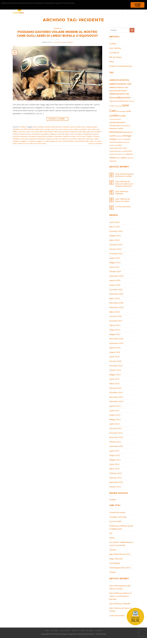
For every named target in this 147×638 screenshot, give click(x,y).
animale (41, 127)
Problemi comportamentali (120, 66)
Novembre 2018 (116, 303)
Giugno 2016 (114, 352)
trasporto (49, 139)
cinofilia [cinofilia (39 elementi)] (114, 115)
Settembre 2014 (116, 401)
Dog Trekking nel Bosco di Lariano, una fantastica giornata (124, 183)
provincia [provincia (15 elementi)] (128, 151)
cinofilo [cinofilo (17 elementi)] (122, 116)
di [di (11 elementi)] (122, 125)
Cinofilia (57, 28)
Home (47, 630)
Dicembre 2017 (116, 321)
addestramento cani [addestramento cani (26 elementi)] (120, 83)
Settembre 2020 (116, 276)
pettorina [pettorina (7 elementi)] (126, 142)
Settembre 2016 (116, 343)
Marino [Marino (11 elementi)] (121, 142)
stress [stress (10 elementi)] (118, 158)
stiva (23, 139)
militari (67, 134)
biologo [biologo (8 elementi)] (131, 101)
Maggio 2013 (115, 460)
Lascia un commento (95, 143)
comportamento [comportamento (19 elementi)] (117, 122)
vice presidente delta (81, 141)
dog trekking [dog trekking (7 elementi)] (126, 125)
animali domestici (56, 127)
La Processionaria (122, 206)
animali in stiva (80, 127)
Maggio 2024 (115, 235)
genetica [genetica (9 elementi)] (128, 139)
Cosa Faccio (65, 630)
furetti (80, 132)
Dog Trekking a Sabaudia (121, 192)
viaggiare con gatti (42, 141)
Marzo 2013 (114, 468)
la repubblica (44, 134)
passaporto (24, 136)
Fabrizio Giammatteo (85, 634)
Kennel (34, 134)
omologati (77, 134)
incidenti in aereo (25, 134)
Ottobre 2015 (115, 370)
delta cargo (58, 132)
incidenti (16, 134)
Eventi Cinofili (115, 521)
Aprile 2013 (114, 464)
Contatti (99, 630)
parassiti (16, 136)
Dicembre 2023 (116, 244)
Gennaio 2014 (115, 428)
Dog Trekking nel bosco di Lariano (122, 200)
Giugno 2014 (114, 415)
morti (72, 134)
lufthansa (53, 134)
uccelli (55, 139)
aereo (35, 127)
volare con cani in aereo (37, 143)
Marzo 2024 (114, 240)
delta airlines (48, 132)
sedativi (89, 136)
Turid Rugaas (114, 563)
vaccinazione (62, 139)
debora (70, 42)
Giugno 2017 (114, 330)
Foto (82, 630)
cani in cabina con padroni (78, 129)
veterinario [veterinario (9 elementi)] (112, 161)
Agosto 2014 (114, 406)
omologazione (87, 134)
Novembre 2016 (116, 339)
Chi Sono (54, 630)
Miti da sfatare (115, 57)
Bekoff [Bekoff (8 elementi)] (126, 101)
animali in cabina (69, 127)
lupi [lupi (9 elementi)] (117, 142)
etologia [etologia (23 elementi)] (127, 135)
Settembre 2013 (116, 446)
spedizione (17, 139)
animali (46, 127)
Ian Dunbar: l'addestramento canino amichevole (121, 543)
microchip (60, 134)
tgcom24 (33, 139)
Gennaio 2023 (115, 249)
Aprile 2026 (114, 222)
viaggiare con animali (27, 141)
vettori (96, 139)
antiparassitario (91, 127)
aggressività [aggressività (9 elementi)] (113, 101)
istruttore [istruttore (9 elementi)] (112, 142)
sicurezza (96, 136)
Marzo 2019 (114, 298)
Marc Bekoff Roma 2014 (119, 554)
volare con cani (23, 143)
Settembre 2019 (116, 294)
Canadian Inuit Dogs (117, 517)
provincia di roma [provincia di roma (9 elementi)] (115, 154)
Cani (56, 129)
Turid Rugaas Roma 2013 (120, 567)
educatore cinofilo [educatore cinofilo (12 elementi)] (116, 128)
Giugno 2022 (114, 258)
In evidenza (114, 52)
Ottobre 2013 (115, 442)
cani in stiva (92, 129)
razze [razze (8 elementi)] (123, 154)
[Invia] (132, 30)
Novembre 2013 (116, 437)
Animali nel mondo (117, 512)
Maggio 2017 (115, 334)
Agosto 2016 (114, 347)
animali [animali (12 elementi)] (121, 101)
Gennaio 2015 (115, 388)
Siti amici (89, 630)
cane (52, 129)
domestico (73, 132)
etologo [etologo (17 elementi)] (112, 139)
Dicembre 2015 (116, 365)
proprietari (58, 136)
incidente (97, 132)
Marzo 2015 (114, 383)
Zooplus (112, 572)
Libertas (112, 550)
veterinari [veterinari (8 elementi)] (130, 158)
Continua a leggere (57, 119)
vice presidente (67, 141)
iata (92, 132)
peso (44, 136)
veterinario (89, 139)
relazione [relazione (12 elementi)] (129, 154)
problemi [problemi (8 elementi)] (112, 145)
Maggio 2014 (115, 419)
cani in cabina (63, 129)
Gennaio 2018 (115, 316)
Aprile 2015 (114, 379)
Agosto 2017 (114, 325)
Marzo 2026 (114, 226)
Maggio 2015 (115, 374)
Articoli (75, 630)
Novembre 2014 (116, 397)
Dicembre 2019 (116, 289)
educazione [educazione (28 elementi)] (115, 131)
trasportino (41, 139)
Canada (47, 129)
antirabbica (17, 129)
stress (27, 139)
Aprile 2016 (114, 356)
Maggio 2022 (115, 262)
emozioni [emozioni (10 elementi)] (119, 136)
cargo (28, 132)
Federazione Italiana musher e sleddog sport (121, 527)
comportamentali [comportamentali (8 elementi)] (115, 119)
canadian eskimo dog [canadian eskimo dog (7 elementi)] (115, 106)
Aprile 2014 (114, 424)
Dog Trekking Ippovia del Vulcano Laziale (124, 175)
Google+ (112, 499)
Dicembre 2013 (116, 433)
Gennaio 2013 (115, 478)
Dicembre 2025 (116, 231)
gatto (88, 132)
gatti (84, 132)
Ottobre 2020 (115, 271)
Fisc (111, 533)
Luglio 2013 (114, 451)
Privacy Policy (101, 634)
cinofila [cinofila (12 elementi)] (128, 111)
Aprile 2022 (114, 267)
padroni (95, 134)
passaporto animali (35, 136)
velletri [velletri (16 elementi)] (124, 157)
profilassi (50, 136)
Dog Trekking (115, 48)
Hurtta (112, 538)
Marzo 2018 (114, 312)
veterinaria (81, 139)
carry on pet (34, 132)
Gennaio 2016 (115, 361)
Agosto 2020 (114, 280)
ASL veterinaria (29, 129)
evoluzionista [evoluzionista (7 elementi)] (120, 139)
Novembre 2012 (116, 482)
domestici (65, 132)
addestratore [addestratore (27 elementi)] (123, 97)
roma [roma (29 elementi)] (112, 157)
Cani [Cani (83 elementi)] (112, 110)
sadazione (66, 136)
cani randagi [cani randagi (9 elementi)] (121, 111)
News (111, 61)
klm (38, 134)
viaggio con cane (56, 141)
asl (22, 129)
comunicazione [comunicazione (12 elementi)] (115, 125)
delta (41, 132)
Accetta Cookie (137, 5)
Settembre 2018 (116, 307)
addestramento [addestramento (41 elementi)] (119, 80)
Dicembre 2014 (116, 392)
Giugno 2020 (114, 285)
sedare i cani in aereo (78, 136)
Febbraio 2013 (115, 473)
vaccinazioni (72, 139)
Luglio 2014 (114, 410)
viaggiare (16, 141)
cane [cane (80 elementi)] (125, 105)
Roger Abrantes (116, 559)
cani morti (21, 132)
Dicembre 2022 (116, 253)
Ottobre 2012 (115, 486)
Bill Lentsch (40, 129)
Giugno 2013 (114, 455)
